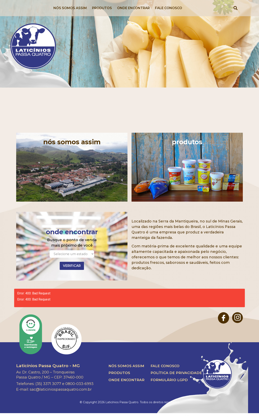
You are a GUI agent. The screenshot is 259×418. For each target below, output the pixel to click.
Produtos (102, 10)
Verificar (72, 271)
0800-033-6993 (79, 388)
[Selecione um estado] (72, 259)
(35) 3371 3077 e (49, 388)
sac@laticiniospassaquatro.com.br (61, 394)
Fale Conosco (168, 10)
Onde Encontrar (133, 10)
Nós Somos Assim (70, 10)
